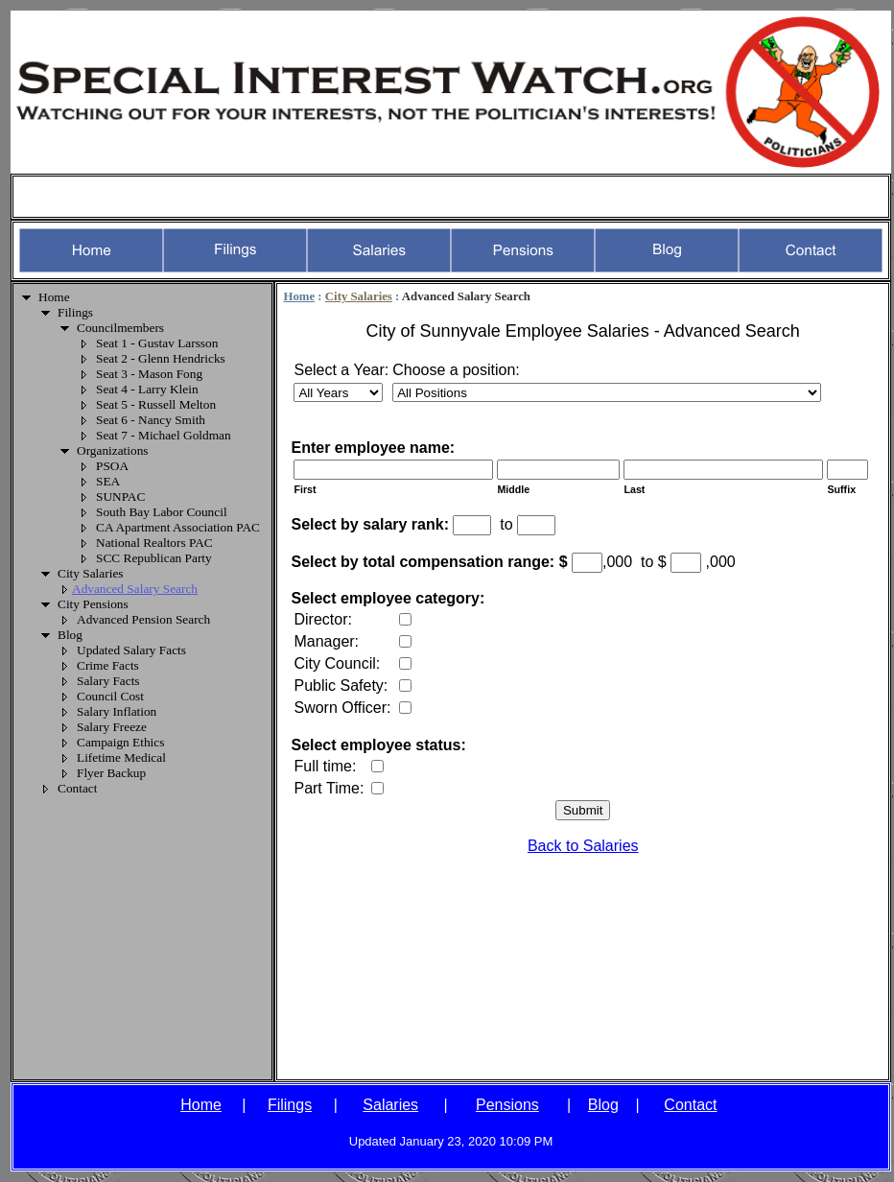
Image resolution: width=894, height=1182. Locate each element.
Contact (77, 788)
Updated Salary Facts (131, 650)
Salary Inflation (116, 711)
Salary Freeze (112, 727)
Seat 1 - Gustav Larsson (157, 343)
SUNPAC (120, 496)
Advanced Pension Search (143, 619)
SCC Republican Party (154, 558)
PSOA (112, 466)
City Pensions (93, 604)
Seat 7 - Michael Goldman (163, 435)
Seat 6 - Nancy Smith (150, 420)
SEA (108, 481)
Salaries (390, 1105)
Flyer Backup (111, 773)
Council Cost (110, 696)
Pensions (507, 1105)
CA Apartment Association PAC (178, 527)
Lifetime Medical (121, 757)
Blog (70, 634)
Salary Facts (108, 681)
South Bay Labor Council (161, 512)
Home (54, 297)
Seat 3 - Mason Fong (149, 373)
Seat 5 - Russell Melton (156, 404)
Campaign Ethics (120, 742)
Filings (75, 312)
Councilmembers (120, 327)
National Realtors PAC (154, 542)
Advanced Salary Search (135, 588)
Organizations (113, 450)
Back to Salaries (583, 846)
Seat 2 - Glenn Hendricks (160, 358)
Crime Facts (108, 665)
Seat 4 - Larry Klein (147, 389)
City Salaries (90, 573)
